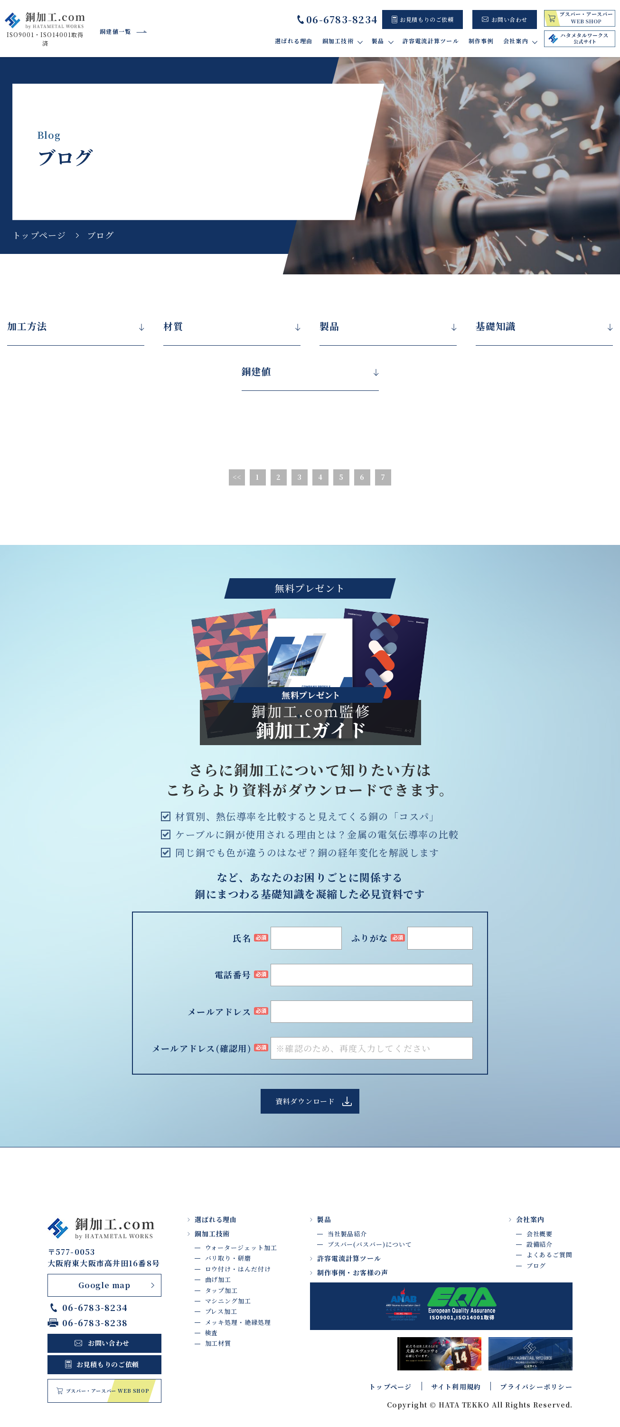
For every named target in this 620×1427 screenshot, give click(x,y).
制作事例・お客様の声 (352, 1272)
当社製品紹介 (347, 1233)
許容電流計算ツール (431, 41)
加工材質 (218, 1343)
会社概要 (539, 1233)
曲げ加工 (218, 1279)
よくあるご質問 (549, 1254)
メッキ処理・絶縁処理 (238, 1322)
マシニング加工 (228, 1300)
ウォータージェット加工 (241, 1247)
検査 (211, 1332)
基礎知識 (496, 326)
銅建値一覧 (115, 31)
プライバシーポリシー (536, 1386)
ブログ (536, 1265)
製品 (329, 326)
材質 (173, 326)
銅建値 (257, 371)
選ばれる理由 (294, 41)
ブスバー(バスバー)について (370, 1244)
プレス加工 (221, 1311)
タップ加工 (221, 1290)
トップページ (39, 235)
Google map (104, 1285)
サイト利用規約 (456, 1386)
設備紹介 (539, 1244)
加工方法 (27, 326)
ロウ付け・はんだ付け (238, 1268)
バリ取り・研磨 (228, 1257)
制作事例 (481, 41)
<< (237, 477)
